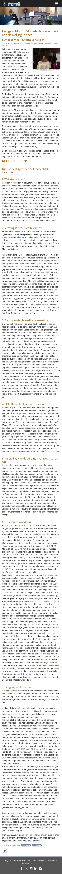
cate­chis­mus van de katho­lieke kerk (43, 665)
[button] (4, 16)
